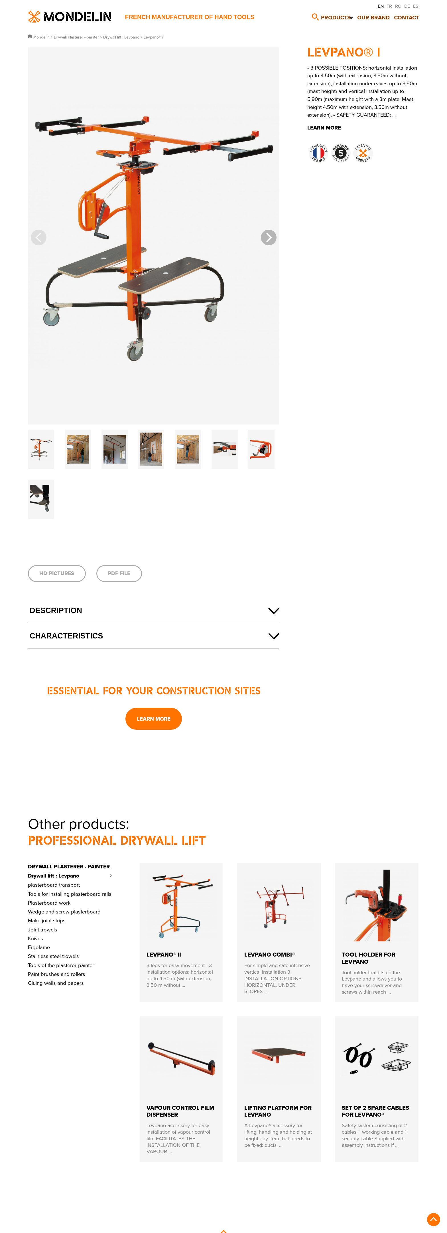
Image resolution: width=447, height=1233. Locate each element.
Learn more (153, 719)
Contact (408, 16)
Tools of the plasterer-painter (61, 965)
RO (398, 6)
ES (415, 6)
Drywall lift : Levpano (53, 876)
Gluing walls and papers (56, 983)
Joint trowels (42, 929)
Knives (35, 938)
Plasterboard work (49, 902)
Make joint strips (47, 920)
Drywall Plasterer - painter (69, 866)
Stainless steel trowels (53, 956)
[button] (269, 237)
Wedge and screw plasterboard (64, 911)
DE (407, 6)
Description (56, 610)
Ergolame (39, 947)
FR (389, 6)
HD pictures (56, 573)
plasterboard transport (54, 884)
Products (336, 16)
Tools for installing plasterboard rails (69, 894)
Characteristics (66, 636)
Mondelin (69, 17)
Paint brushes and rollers (56, 974)
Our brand (375, 16)
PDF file (119, 573)
